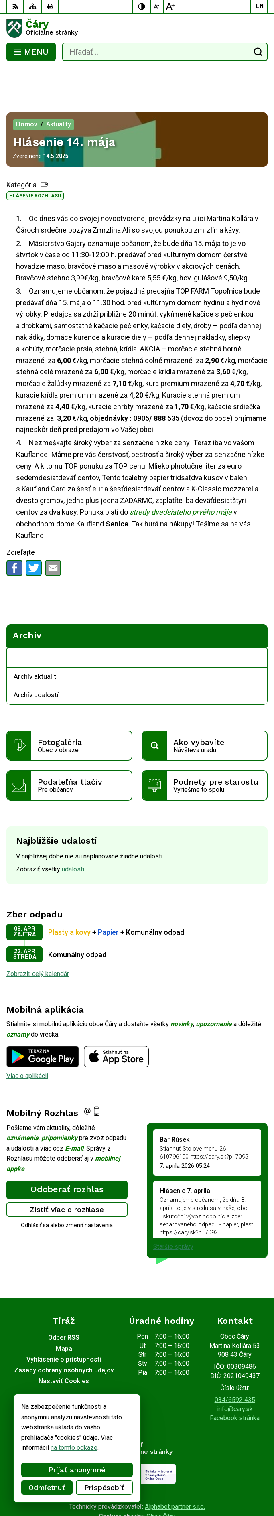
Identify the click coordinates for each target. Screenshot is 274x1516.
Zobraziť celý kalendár (37, 942)
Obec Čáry (160, 1484)
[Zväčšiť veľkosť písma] (170, 6)
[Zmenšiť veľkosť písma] (157, 6)
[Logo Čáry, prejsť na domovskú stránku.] (137, 28)
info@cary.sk (235, 1377)
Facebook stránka (235, 1386)
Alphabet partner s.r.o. (175, 1474)
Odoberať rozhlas (67, 1157)
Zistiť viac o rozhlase (67, 1177)
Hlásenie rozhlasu (35, 163)
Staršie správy (173, 1214)
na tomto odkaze (40, 1447)
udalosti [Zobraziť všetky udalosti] (73, 837)
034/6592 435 (235, 1368)
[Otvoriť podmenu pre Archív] (257, 626)
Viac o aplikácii (27, 1043)
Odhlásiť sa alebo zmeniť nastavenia (67, 1192)
